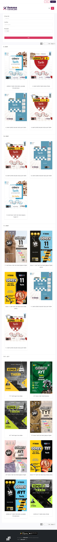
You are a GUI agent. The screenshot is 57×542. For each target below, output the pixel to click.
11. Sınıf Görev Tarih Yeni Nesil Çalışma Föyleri (16, 265)
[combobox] (28, 24)
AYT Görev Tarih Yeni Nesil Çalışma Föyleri (16, 474)
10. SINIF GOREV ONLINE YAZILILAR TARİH (41, 175)
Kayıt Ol (53, 1)
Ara (28, 37)
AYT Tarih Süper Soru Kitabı (15, 435)
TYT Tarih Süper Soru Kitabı (15, 396)
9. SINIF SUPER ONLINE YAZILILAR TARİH (41, 127)
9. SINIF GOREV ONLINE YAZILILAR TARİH (16, 127)
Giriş (46, 1)
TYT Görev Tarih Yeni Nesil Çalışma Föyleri (41, 435)
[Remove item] (5, 31)
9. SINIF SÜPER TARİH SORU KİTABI (41, 86)
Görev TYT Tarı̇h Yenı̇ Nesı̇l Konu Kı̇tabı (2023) (41, 474)
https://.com (22, 539)
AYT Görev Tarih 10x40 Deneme (41, 396)
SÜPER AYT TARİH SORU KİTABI (41, 514)
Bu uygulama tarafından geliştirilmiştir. (28, 537)
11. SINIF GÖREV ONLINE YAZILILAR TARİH (41, 306)
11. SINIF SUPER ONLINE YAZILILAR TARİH (15, 348)
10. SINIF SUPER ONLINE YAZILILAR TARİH (15, 175)
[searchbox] (29, 25)
